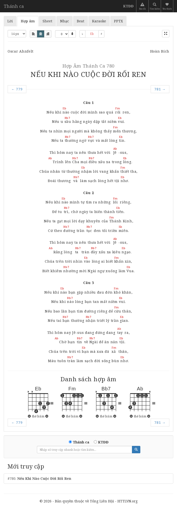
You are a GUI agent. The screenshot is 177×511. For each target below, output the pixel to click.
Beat (80, 21)
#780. (39, 478)
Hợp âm (28, 21)
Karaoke (99, 21)
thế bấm (38, 416)
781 (160, 89)
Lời (10, 21)
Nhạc (64, 21)
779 (17, 89)
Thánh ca (14, 6)
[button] (167, 6)
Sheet (47, 21)
